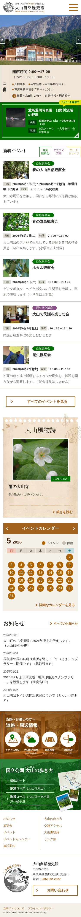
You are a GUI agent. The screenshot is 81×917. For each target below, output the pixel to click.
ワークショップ (74, 152)
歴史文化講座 (59, 152)
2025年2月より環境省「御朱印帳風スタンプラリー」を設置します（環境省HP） (38, 679)
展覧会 (7, 825)
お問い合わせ (58, 890)
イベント (9, 832)
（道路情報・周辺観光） (45, 95)
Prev (2, 40)
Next (78, 40)
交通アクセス (53, 825)
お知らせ (9, 818)
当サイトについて (13, 908)
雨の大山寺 (18, 486)
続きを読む (64, 512)
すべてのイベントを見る (47, 401)
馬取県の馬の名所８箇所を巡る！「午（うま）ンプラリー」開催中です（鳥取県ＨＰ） (40, 661)
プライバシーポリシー (41, 908)
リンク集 (50, 839)
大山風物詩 (51, 832)
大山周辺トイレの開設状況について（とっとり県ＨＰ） (40, 697)
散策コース (28, 788)
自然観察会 (45, 152)
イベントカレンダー (16, 839)
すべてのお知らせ (66, 623)
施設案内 (9, 846)
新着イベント (15, 151)
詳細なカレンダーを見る (57, 605)
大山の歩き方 (53, 818)
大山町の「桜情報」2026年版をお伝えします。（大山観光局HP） (37, 643)
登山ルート (17, 780)
